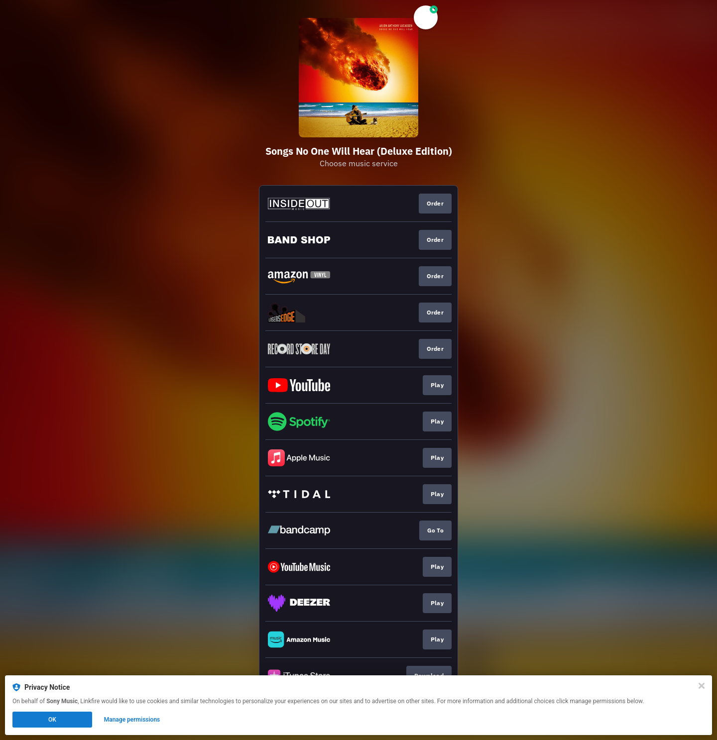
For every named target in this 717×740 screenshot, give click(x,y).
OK (52, 719)
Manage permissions (132, 719)
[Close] (702, 686)
